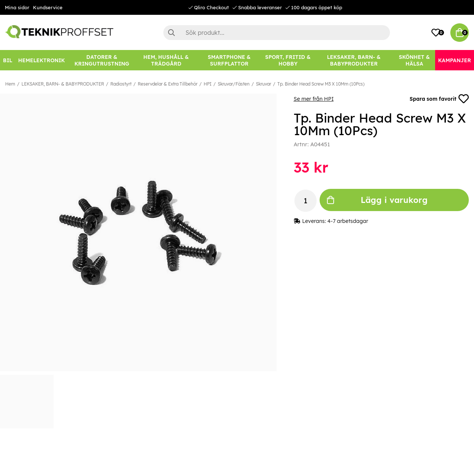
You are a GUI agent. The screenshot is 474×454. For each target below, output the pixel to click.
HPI (207, 84)
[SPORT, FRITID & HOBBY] (287, 60)
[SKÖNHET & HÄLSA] (414, 60)
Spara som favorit (439, 99)
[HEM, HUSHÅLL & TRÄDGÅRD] (166, 60)
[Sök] (276, 32)
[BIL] (7, 60)
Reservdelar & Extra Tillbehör (167, 84)
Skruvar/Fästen (234, 84)
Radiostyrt (120, 84)
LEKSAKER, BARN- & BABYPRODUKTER (62, 84)
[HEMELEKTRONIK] (41, 60)
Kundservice (48, 7)
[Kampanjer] (454, 60)
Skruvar (263, 84)
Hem (10, 84)
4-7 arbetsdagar (347, 221)
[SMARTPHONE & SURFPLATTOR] (229, 60)
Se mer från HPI (314, 99)
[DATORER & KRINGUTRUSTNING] (102, 60)
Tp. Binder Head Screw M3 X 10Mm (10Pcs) (320, 84)
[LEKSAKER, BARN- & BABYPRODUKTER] (354, 60)
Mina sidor (17, 7)
